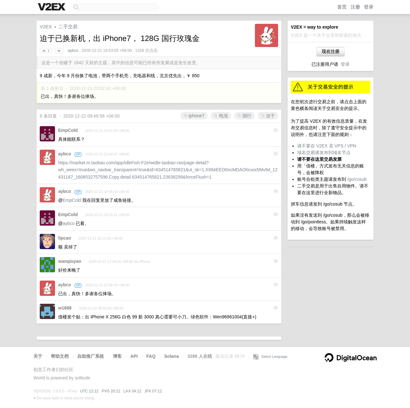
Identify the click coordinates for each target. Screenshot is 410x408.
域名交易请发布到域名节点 (324, 152)
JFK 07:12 (153, 391)
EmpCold (68, 130)
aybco (73, 50)
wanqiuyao (69, 261)
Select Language (270, 356)
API (134, 356)
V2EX (46, 26)
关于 (37, 356)
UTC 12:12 (89, 391)
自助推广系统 (90, 356)
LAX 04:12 (132, 391)
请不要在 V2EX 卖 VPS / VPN (326, 145)
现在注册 (330, 51)
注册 (355, 7)
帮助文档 (60, 356)
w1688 (65, 307)
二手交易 (68, 26)
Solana (171, 356)
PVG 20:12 (111, 391)
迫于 (268, 115)
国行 (244, 115)
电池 (221, 115)
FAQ (151, 356)
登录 (368, 7)
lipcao (64, 238)
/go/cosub (357, 179)
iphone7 (194, 115)
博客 (117, 356)
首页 (342, 7)
